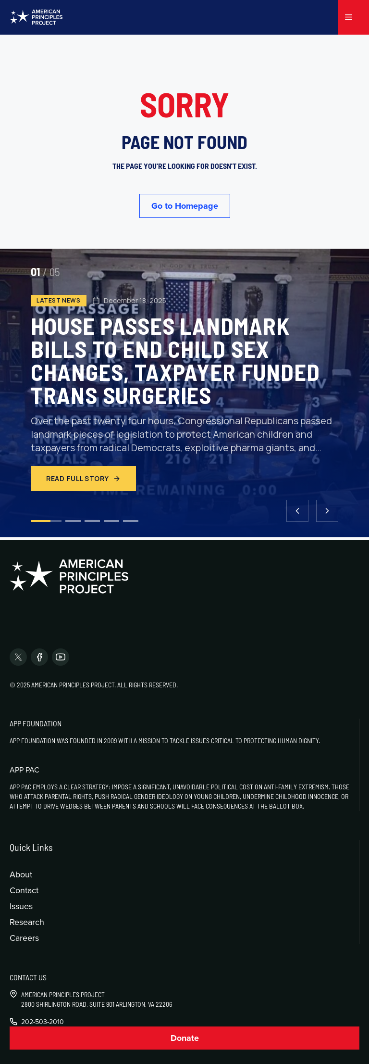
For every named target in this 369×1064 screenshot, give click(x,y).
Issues (21, 906)
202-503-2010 (42, 1021)
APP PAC (24, 769)
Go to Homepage (184, 206)
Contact (24, 890)
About (21, 874)
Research (27, 922)
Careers (24, 938)
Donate (185, 1038)
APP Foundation (36, 723)
